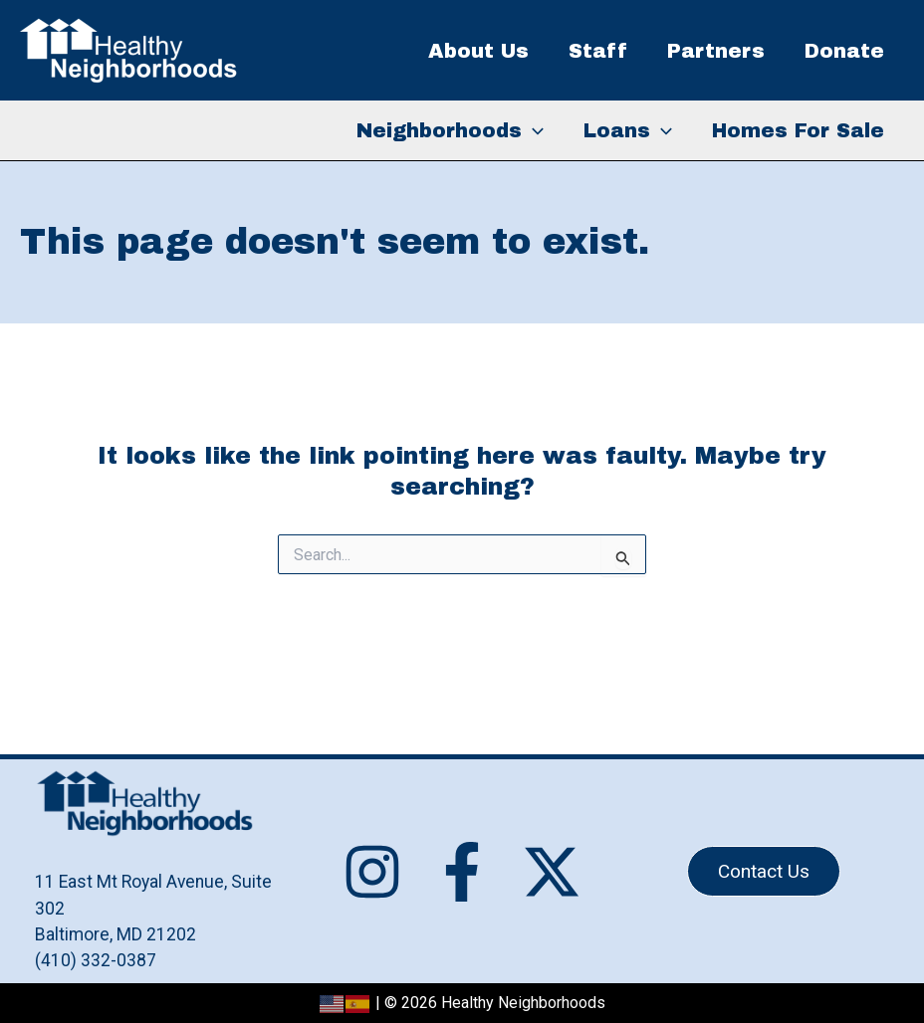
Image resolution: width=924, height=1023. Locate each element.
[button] (763, 871)
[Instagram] (372, 872)
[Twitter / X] (551, 872)
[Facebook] (462, 872)
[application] (533, 130)
